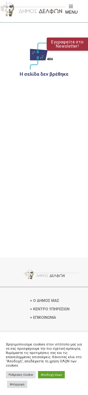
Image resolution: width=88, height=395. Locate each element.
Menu (71, 9)
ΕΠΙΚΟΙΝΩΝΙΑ (44, 317)
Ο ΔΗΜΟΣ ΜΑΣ (46, 300)
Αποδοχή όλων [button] (51, 374)
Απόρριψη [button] (17, 384)
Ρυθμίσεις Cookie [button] (21, 374)
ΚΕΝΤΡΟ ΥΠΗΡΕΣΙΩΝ (51, 309)
